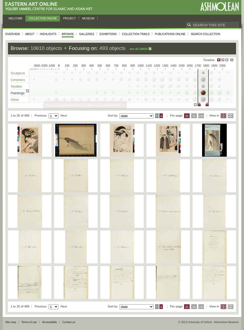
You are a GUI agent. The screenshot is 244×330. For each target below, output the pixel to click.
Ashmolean (219, 6)
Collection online (43, 18)
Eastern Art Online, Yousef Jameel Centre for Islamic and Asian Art (50, 6)
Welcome (15, 18)
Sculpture (18, 73)
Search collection (205, 34)
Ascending (157, 115)
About (29, 34)
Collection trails (136, 34)
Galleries (86, 34)
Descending (161, 115)
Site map (10, 322)
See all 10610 (138, 48)
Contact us (68, 322)
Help (231, 59)
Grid (223, 115)
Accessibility (49, 322)
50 (194, 116)
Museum (88, 18)
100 (201, 116)
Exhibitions (108, 34)
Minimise (222, 59)
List (230, 115)
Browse (68, 34)
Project (69, 18)
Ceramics (18, 80)
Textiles (16, 86)
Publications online (170, 34)
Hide (226, 59)
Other (15, 100)
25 (187, 116)
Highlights (48, 34)
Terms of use (29, 322)
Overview (12, 34)
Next (63, 115)
